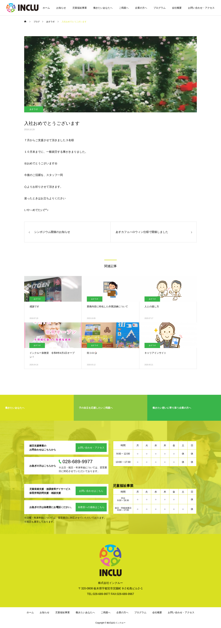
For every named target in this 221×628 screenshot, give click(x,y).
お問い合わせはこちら (91, 490)
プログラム (159, 7)
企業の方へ (141, 7)
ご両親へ (124, 7)
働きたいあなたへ (103, 7)
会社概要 (177, 7)
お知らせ (61, 7)
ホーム (46, 7)
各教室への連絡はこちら (91, 507)
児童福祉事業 (79, 7)
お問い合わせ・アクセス (201, 7)
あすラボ (34, 109)
